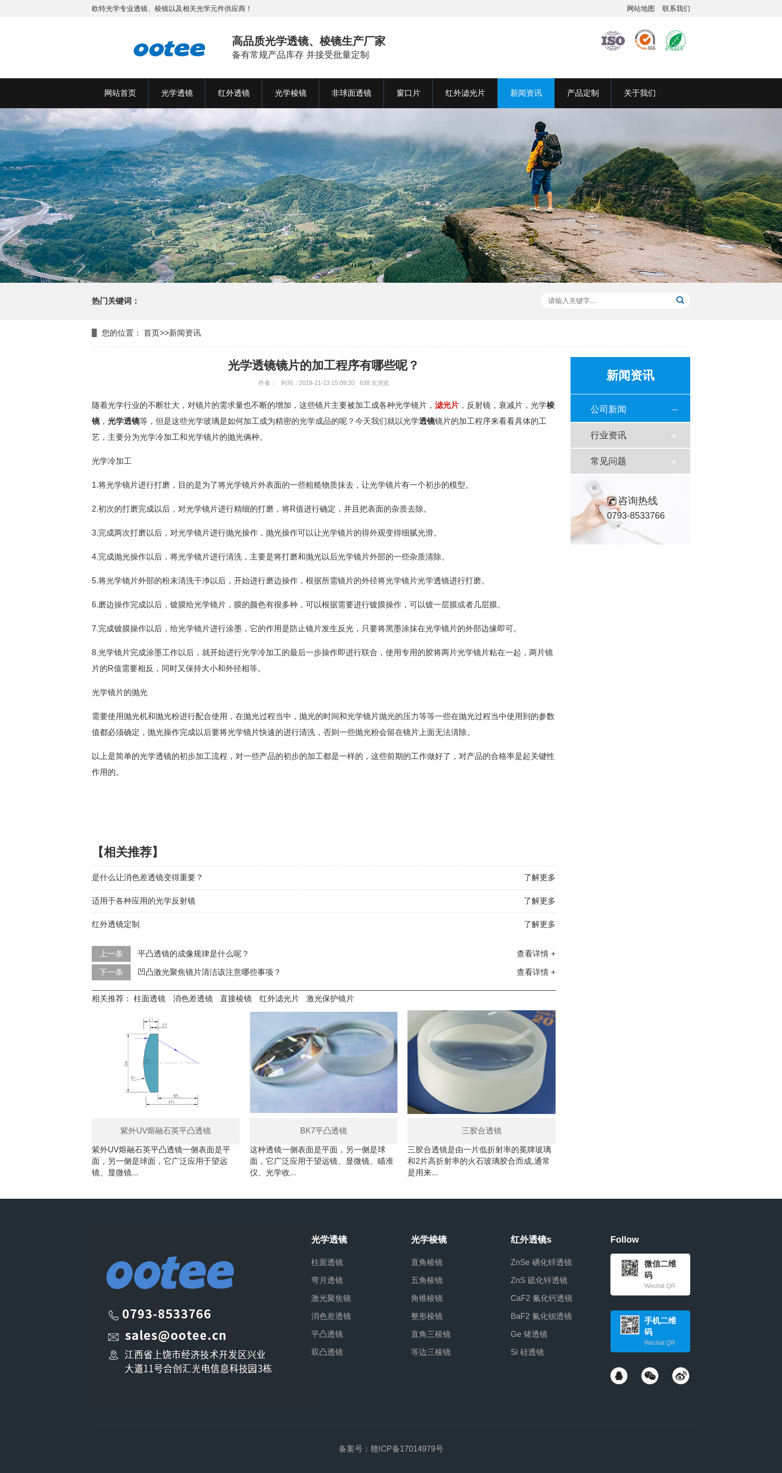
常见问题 (608, 461)
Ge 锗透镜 (529, 1334)
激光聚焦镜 (331, 1298)
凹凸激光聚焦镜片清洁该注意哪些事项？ (209, 972)
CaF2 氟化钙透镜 (542, 1298)
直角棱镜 (427, 1262)
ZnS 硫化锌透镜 (539, 1280)
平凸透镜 (327, 1334)
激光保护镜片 (330, 998)
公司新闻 (608, 409)
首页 (152, 333)
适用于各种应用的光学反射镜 (144, 901)
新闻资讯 (185, 333)
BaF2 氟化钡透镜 (541, 1316)
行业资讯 (608, 435)
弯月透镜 (327, 1280)
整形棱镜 (427, 1316)
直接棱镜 (236, 998)
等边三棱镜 (431, 1352)
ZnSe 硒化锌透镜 (541, 1262)
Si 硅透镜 (527, 1352)
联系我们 (676, 8)
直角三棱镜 (431, 1334)
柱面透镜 (150, 998)
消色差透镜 (193, 998)
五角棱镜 (427, 1280)
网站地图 (641, 8)
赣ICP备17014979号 (407, 1449)
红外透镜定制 (116, 924)
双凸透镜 (327, 1352)
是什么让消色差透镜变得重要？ (147, 877)
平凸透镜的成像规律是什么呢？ (193, 953)
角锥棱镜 (427, 1298)
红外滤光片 (279, 998)
